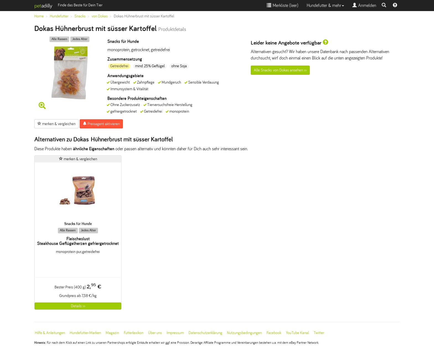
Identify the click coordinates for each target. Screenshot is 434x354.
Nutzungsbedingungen (244, 333)
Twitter (319, 333)
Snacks (80, 16)
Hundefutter (59, 16)
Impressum (175, 333)
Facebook (274, 333)
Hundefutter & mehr (325, 5)
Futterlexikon (133, 333)
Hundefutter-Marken (85, 333)
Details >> (78, 306)
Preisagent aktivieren (101, 124)
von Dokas (100, 16)
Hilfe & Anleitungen (50, 333)
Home (39, 16)
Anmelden (364, 5)
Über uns (155, 333)
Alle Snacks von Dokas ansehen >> (280, 70)
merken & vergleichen (56, 124)
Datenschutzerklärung (205, 333)
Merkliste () (282, 5)
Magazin (112, 333)
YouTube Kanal (297, 333)
